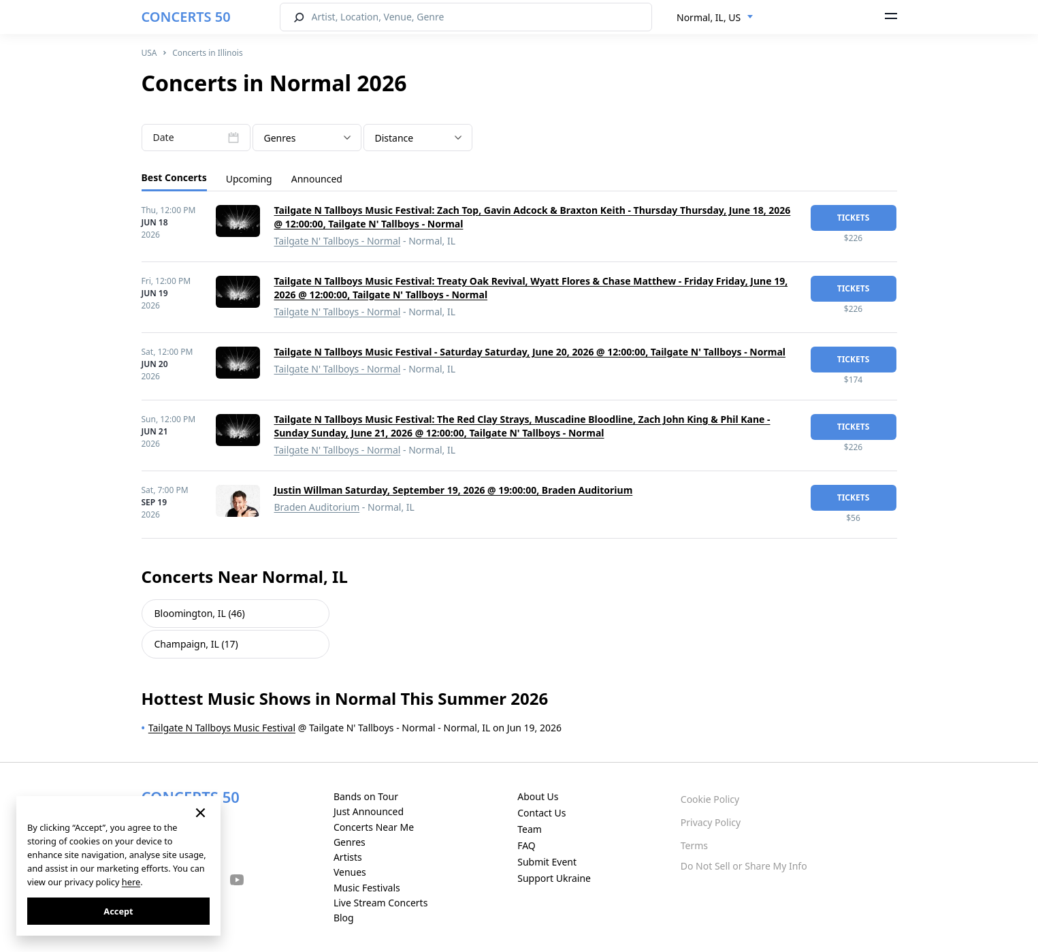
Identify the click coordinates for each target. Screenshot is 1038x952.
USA (149, 53)
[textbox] (307, 138)
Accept (118, 911)
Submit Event (547, 861)
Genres (350, 842)
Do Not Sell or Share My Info (744, 865)
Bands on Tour (366, 796)
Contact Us (541, 812)
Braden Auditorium (317, 507)
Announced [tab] (316, 178)
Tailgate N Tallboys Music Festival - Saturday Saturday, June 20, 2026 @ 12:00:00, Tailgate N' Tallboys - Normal (529, 351)
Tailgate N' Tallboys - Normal (337, 240)
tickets (853, 217)
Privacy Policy (711, 822)
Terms (694, 845)
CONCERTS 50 (186, 16)
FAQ (526, 845)
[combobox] (715, 17)
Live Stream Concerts (380, 902)
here (131, 882)
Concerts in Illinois (207, 53)
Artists (348, 857)
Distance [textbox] (394, 137)
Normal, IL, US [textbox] (709, 17)
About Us (537, 796)
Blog (344, 917)
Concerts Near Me (374, 827)
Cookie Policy (710, 799)
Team (529, 829)
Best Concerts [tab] (174, 177)
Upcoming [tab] (249, 178)
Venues (350, 872)
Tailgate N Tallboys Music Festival (221, 727)
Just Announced (369, 811)
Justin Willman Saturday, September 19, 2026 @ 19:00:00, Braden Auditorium (453, 489)
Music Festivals (367, 887)
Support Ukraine (554, 878)
